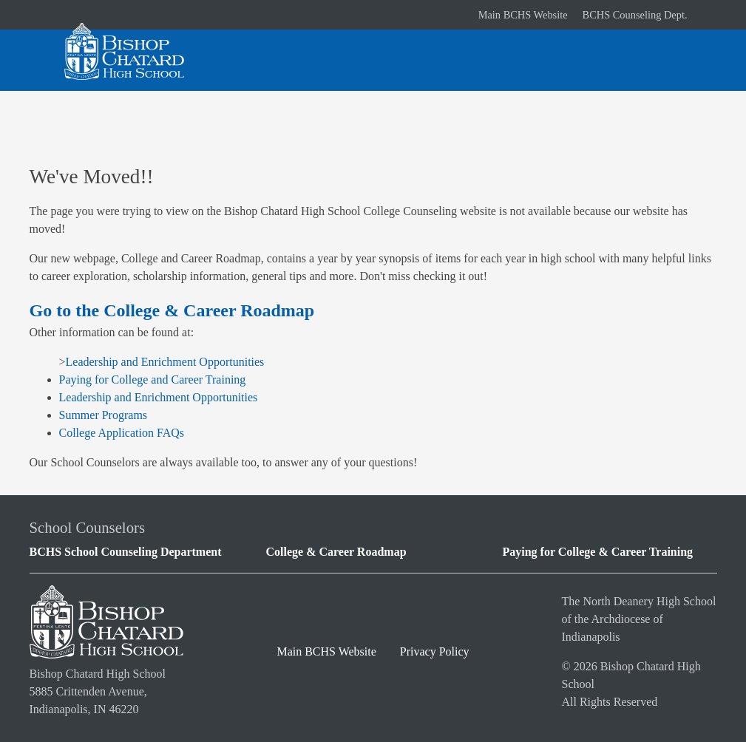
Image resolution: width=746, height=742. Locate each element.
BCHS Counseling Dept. (635, 15)
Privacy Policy (434, 651)
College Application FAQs (121, 432)
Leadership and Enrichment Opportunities (165, 361)
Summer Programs (103, 415)
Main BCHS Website (523, 15)
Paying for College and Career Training (152, 379)
